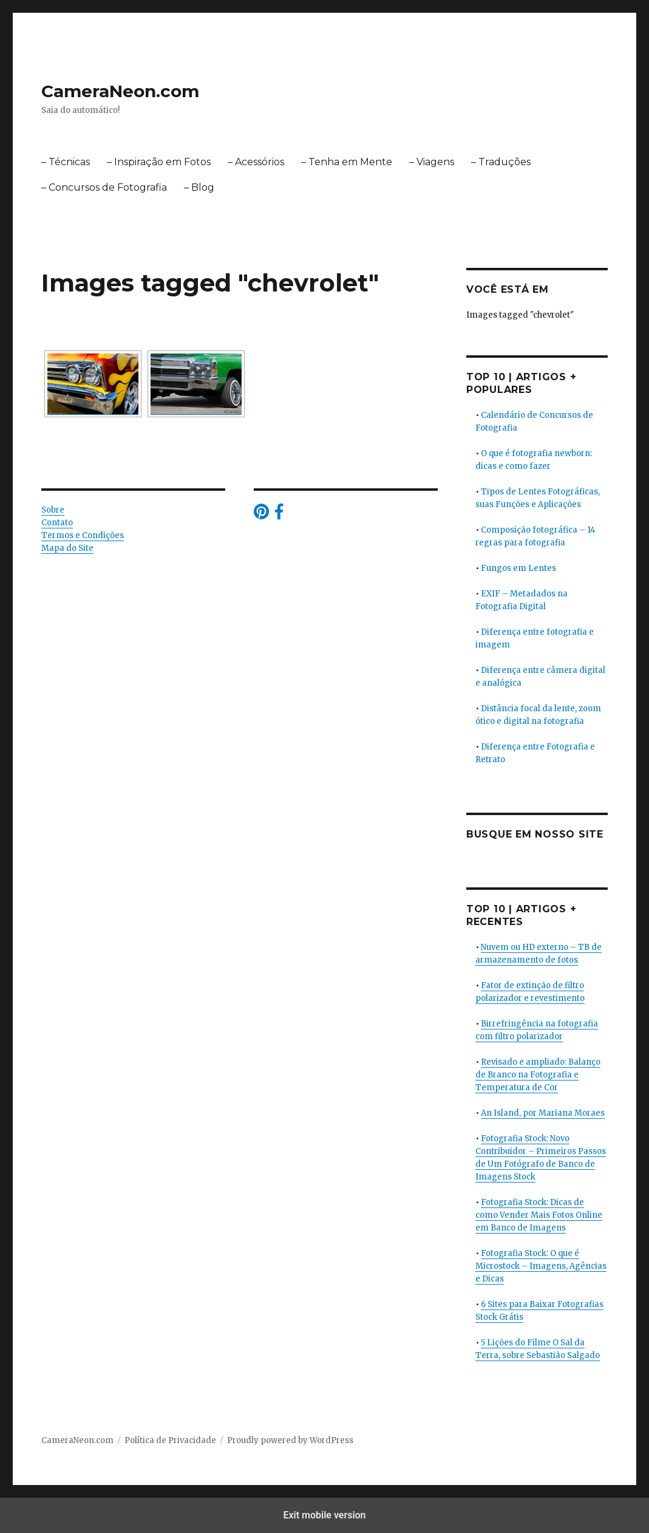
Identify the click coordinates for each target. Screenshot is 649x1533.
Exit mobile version (324, 1515)
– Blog (199, 187)
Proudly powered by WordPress (290, 1440)
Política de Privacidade (170, 1440)
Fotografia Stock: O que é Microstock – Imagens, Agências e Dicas (541, 1266)
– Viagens (431, 162)
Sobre (52, 510)
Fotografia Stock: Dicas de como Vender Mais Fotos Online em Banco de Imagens (538, 1215)
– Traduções (501, 162)
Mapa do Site (67, 548)
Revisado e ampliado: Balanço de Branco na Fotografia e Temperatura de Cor (537, 1075)
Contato (57, 522)
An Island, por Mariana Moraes (543, 1113)
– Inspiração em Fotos (159, 162)
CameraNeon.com (120, 91)
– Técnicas (65, 162)
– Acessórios (256, 162)
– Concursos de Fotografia (104, 187)
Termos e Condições (82, 535)
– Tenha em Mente (346, 162)
